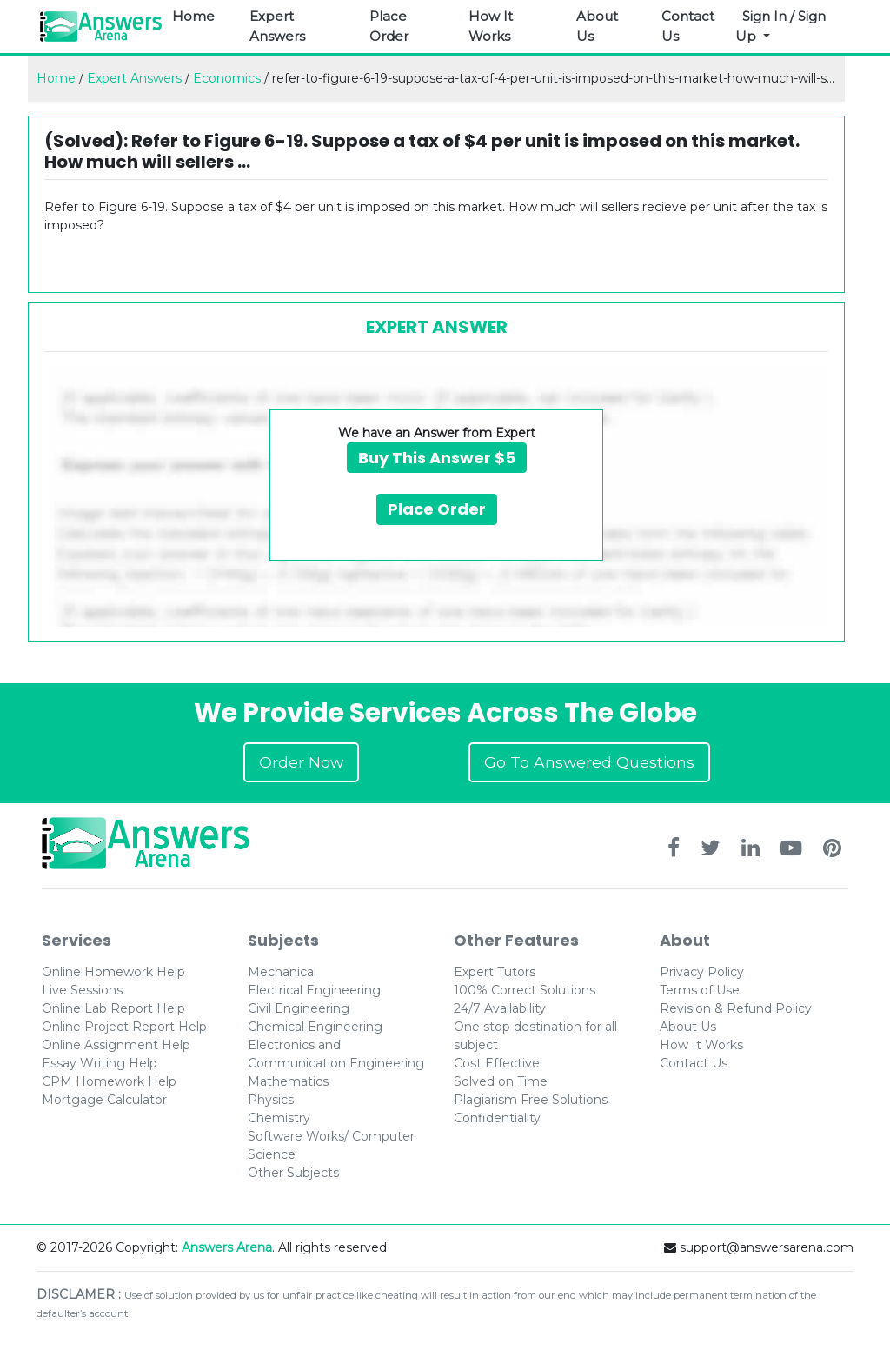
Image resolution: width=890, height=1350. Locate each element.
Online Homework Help (113, 972)
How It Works (490, 26)
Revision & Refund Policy (736, 1008)
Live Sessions (82, 990)
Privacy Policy (702, 972)
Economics (227, 78)
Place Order (388, 26)
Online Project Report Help (124, 1026)
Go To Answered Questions (589, 762)
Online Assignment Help (116, 1045)
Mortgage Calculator (104, 1099)
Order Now (301, 762)
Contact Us (687, 26)
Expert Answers (277, 26)
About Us (597, 26)
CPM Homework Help (109, 1081)
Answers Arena (227, 1247)
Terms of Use (700, 990)
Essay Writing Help (99, 1063)
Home (193, 16)
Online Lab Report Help (113, 1008)
